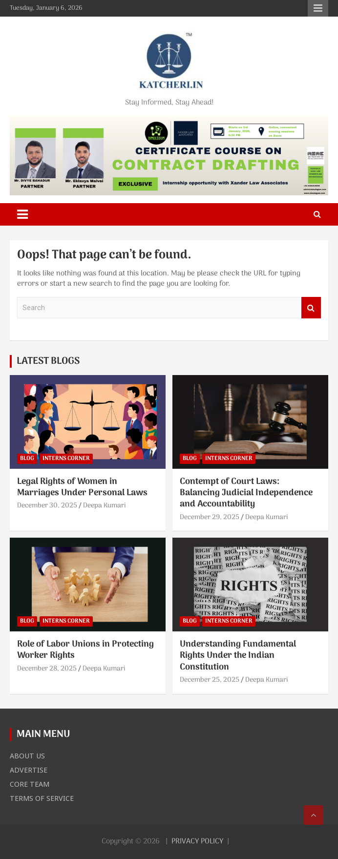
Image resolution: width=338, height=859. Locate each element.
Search (311, 308)
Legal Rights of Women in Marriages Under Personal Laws (82, 487)
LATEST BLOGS (48, 361)
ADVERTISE (28, 770)
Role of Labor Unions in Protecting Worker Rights (85, 650)
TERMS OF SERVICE (42, 798)
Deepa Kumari (104, 505)
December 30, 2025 (47, 505)
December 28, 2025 (47, 668)
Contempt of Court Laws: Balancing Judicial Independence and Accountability (246, 493)
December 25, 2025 (209, 680)
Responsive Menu (318, 8)
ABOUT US (27, 755)
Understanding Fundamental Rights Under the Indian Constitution (238, 655)
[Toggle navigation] (22, 214)
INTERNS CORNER (66, 458)
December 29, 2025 (209, 517)
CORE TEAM (29, 784)
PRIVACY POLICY (197, 841)
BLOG (27, 458)
